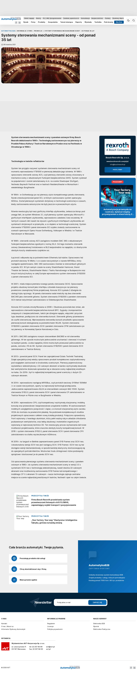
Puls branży (108, 22)
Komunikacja (85, 18)
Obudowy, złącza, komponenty (122, 18)
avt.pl (48, 649)
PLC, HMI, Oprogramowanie (52, 18)
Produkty (41, 22)
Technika (97, 22)
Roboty (38, 18)
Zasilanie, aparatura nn (71, 18)
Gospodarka (53, 22)
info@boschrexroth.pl (117, 164)
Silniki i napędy (29, 18)
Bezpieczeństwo (97, 18)
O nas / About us (7, 626)
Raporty (78, 22)
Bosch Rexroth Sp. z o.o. (117, 157)
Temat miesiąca (66, 22)
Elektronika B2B (99, 623)
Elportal (96, 626)
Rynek (25, 22)
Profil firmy (117, 169)
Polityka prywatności (55, 629)
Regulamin (51, 623)
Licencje (50, 626)
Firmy (33, 22)
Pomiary (107, 18)
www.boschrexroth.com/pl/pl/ (117, 161)
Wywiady (88, 22)
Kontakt (4, 623)
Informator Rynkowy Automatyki (13, 629)
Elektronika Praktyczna (101, 629)
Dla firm (119, 22)
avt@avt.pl (50, 647)
